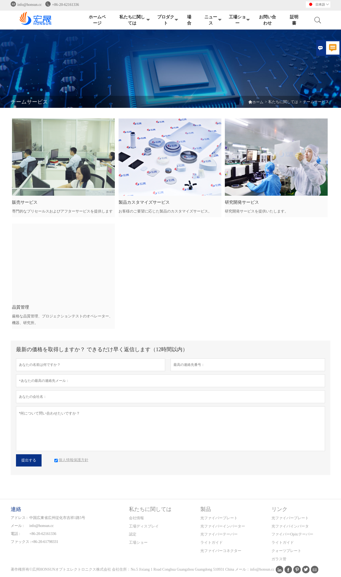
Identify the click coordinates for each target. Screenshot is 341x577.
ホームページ (97, 20)
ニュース (212, 20)
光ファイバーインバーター (222, 526)
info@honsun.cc (29, 5)
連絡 (16, 509)
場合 (189, 20)
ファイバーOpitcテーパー (292, 534)
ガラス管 (278, 559)
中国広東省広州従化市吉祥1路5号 (57, 518)
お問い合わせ (267, 20)
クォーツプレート (286, 551)
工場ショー (239, 20)
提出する (28, 460)
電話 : (15, 534)
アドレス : (19, 518)
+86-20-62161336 (65, 5)
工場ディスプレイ (144, 526)
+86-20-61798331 (44, 542)
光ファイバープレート (219, 518)
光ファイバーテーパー (219, 534)
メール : (17, 526)
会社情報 (136, 518)
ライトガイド (211, 543)
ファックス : (21, 542)
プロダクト (167, 20)
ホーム (255, 102)
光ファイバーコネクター (220, 551)
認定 (132, 534)
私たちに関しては (134, 20)
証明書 (294, 20)
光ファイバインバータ (290, 526)
